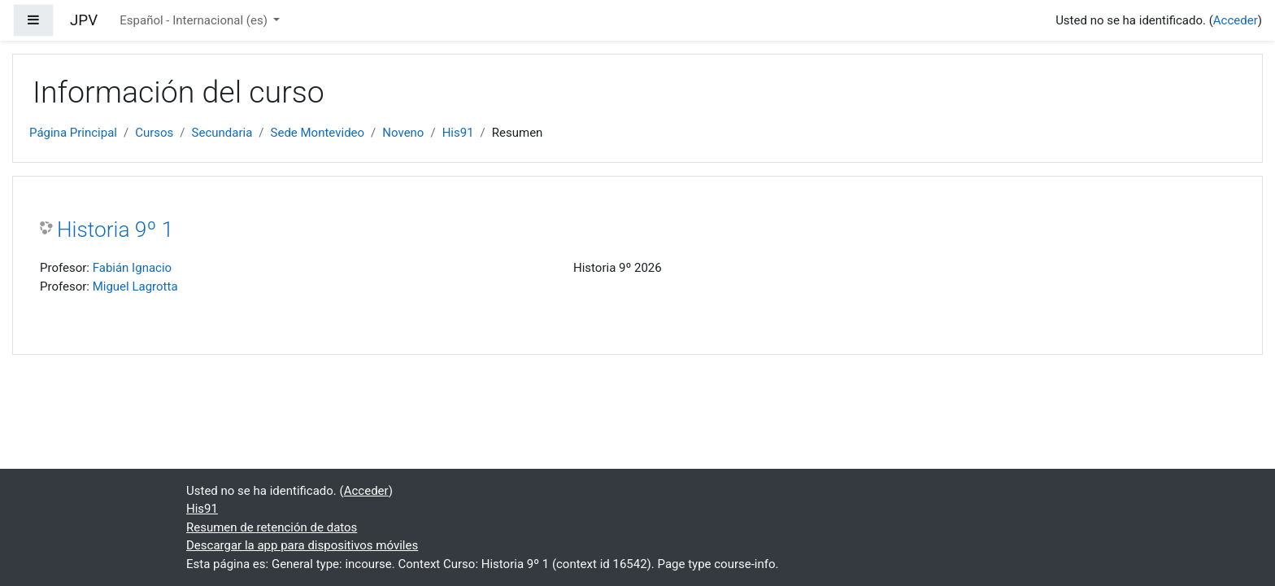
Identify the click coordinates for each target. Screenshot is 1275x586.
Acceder (1235, 20)
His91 (458, 132)
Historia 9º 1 (115, 229)
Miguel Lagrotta (135, 286)
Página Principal (73, 132)
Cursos (154, 132)
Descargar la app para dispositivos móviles (302, 545)
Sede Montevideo (318, 132)
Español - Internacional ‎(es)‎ (195, 20)
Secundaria (222, 132)
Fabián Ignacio (132, 267)
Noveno (403, 132)
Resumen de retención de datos (271, 527)
